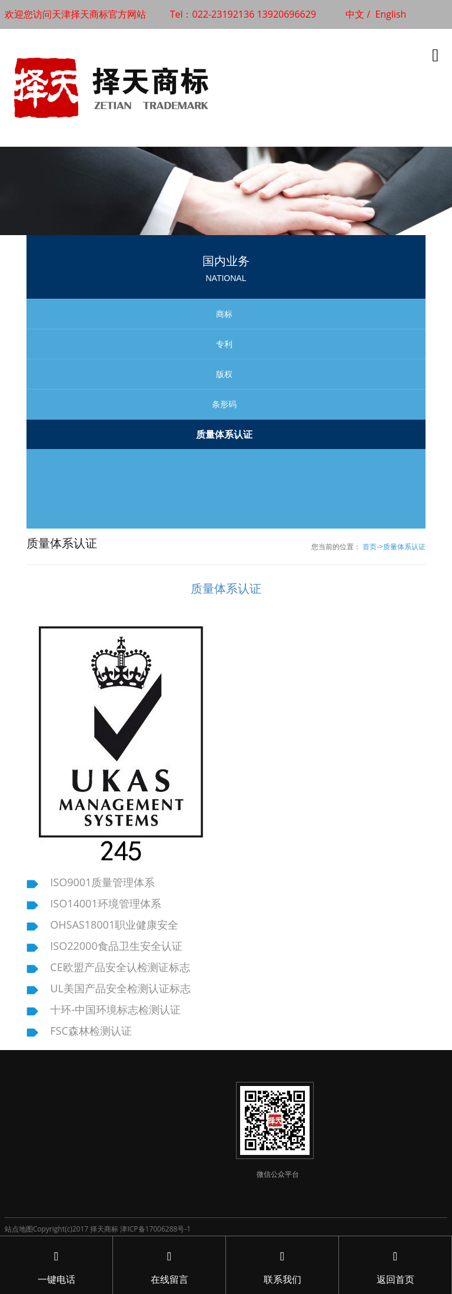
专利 (224, 343)
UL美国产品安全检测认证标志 (120, 988)
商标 (224, 313)
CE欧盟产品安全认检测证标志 (120, 967)
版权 (224, 373)
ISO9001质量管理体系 (102, 882)
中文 (354, 14)
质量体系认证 (224, 434)
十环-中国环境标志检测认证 (115, 1009)
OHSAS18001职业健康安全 (114, 924)
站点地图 (19, 1229)
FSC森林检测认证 (91, 1031)
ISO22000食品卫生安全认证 (116, 946)
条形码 (224, 404)
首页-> (373, 547)
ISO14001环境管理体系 (105, 903)
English (390, 14)
